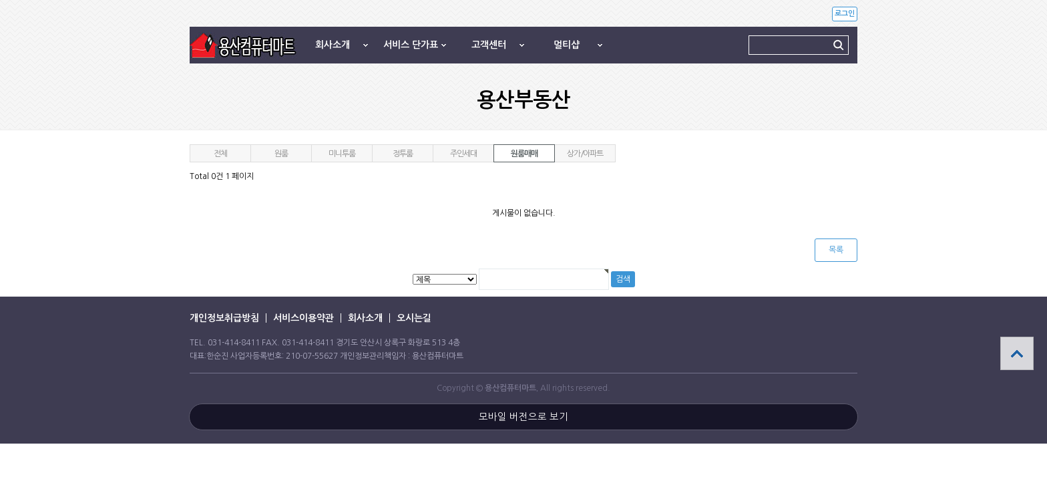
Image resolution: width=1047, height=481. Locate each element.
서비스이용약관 (303, 318)
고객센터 (488, 44)
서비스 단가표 (410, 44)
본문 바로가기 (0, 0)
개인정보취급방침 (224, 318)
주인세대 (463, 154)
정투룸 (402, 154)
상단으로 (1017, 353)
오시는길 (414, 318)
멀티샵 (567, 44)
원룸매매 (524, 154)
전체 (220, 154)
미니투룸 (342, 154)
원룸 (281, 154)
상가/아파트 (585, 154)
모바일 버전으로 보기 (523, 417)
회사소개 (332, 44)
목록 (836, 250)
